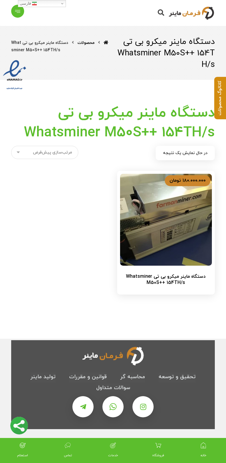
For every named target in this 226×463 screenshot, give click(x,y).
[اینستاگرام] (143, 406)
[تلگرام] (83, 406)
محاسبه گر (132, 377)
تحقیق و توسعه (177, 377)
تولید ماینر (43, 377)
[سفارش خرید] (44, 152)
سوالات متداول (113, 387)
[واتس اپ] (113, 406)
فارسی (28, 3)
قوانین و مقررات (88, 377)
